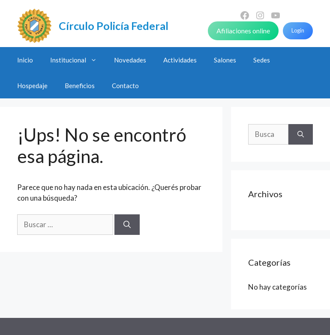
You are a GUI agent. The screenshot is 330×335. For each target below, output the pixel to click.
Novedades (130, 60)
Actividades (180, 60)
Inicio (25, 60)
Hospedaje (32, 85)
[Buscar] (127, 224)
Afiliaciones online (243, 31)
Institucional (77, 60)
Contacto (125, 85)
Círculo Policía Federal (113, 25)
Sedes (261, 60)
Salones (225, 60)
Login (297, 30)
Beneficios (80, 85)
